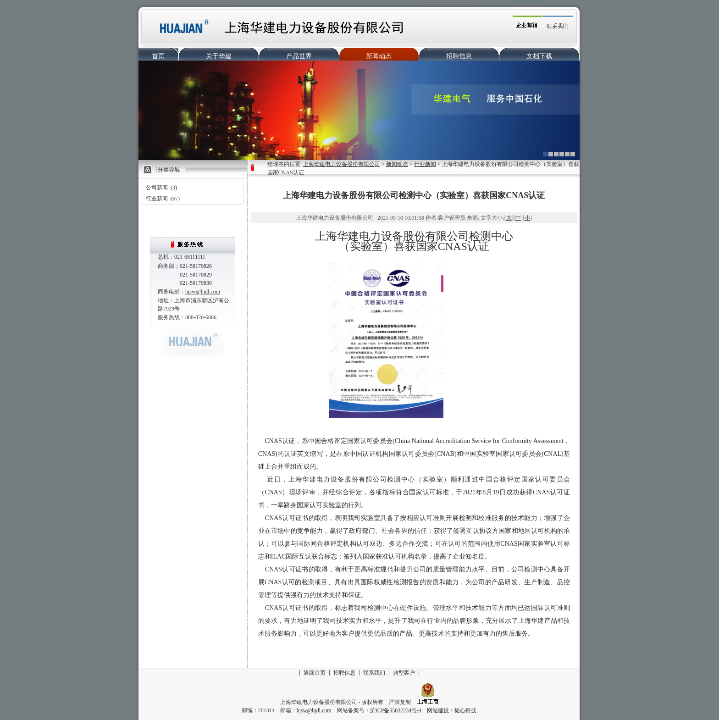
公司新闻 (157, 187)
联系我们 (374, 673)
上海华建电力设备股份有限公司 (341, 164)
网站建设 (438, 710)
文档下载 (539, 56)
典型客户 (404, 673)
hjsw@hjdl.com (202, 291)
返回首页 (315, 673)
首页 (158, 56)
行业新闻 (157, 198)
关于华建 (219, 56)
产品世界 (299, 56)
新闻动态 (379, 56)
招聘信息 (459, 56)
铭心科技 (465, 710)
